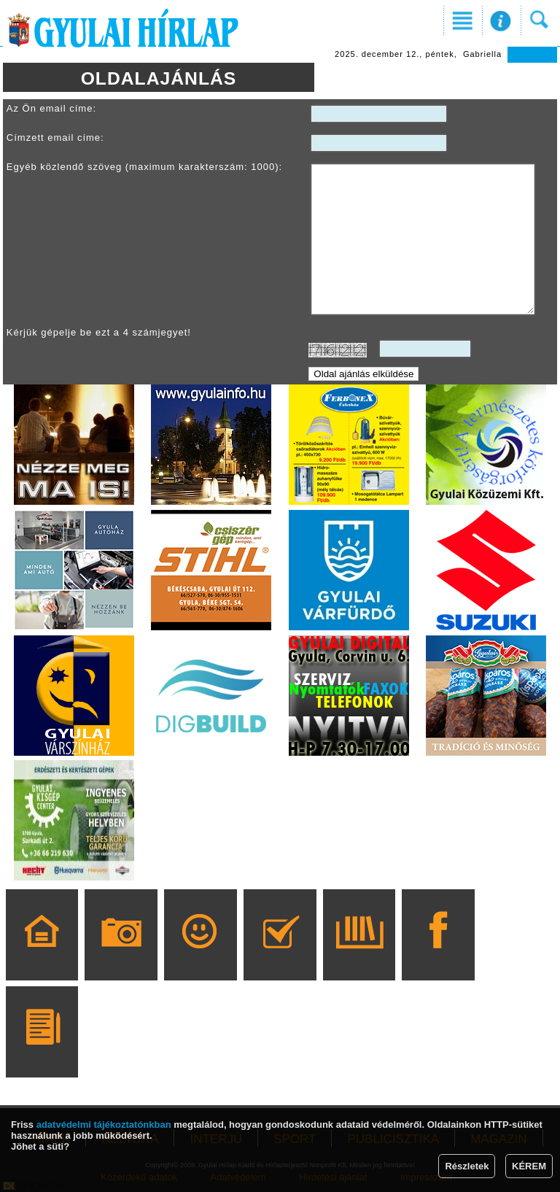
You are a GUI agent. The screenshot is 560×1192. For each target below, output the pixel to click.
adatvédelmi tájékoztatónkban (103, 1124)
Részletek (467, 1166)
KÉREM (529, 1166)
